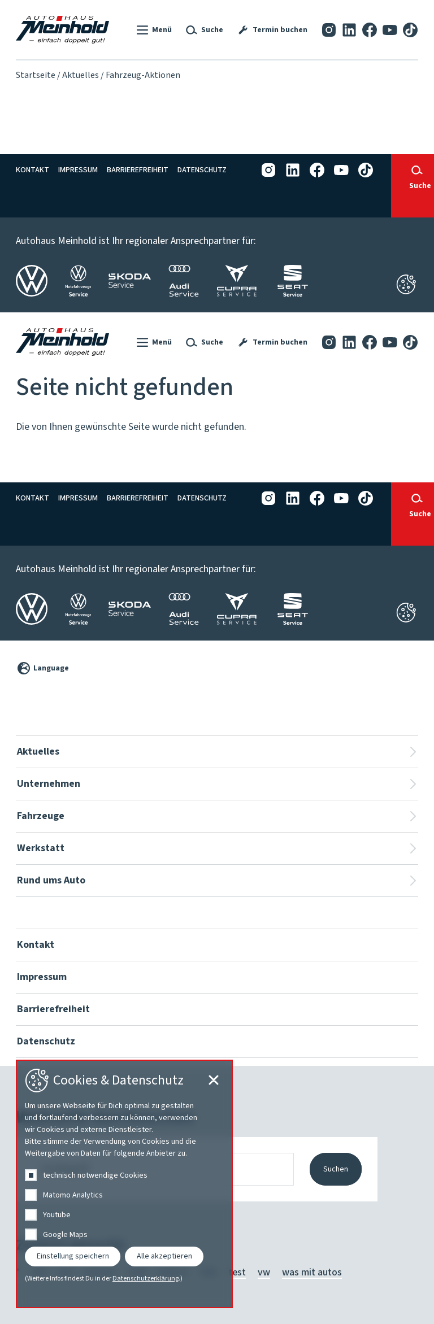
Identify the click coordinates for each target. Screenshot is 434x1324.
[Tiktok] (410, 30)
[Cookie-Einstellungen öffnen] (406, 612)
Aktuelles (80, 75)
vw (264, 1272)
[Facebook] (369, 30)
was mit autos (312, 1272)
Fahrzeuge (40, 816)
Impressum (78, 170)
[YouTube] (390, 30)
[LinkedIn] (349, 30)
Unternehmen (48, 784)
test (237, 1272)
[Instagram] (329, 30)
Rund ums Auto (51, 880)
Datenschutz (202, 170)
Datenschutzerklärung (145, 1278)
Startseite (35, 75)
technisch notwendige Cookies (95, 1175)
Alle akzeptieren (164, 1256)
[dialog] (124, 1184)
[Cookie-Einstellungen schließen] (406, 284)
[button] (153, 30)
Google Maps (65, 1234)
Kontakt (32, 170)
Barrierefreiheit (137, 170)
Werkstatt (40, 848)
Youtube (57, 1215)
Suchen (335, 1169)
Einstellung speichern (73, 1256)
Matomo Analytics (73, 1195)
